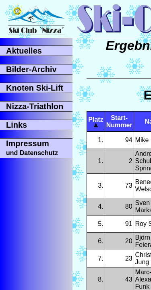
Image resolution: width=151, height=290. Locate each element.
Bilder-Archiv (31, 69)
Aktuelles (24, 50)
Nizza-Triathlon (34, 106)
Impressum (32, 147)
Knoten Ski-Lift (34, 87)
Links (16, 124)
